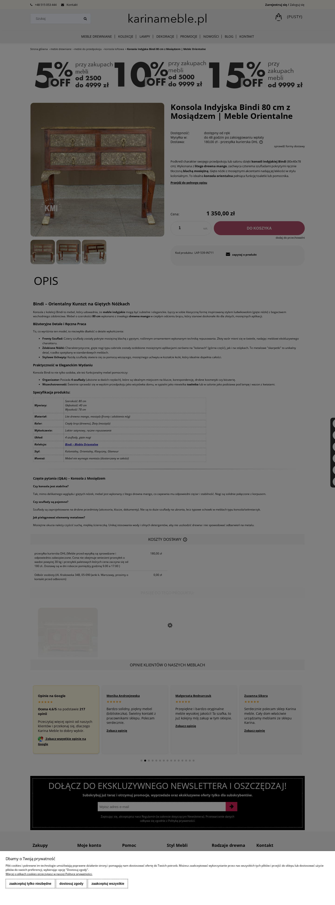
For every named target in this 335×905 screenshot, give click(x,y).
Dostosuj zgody (72, 883)
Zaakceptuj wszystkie (107, 883)
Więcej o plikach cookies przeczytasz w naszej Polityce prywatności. (49, 874)
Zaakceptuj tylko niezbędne (30, 883)
